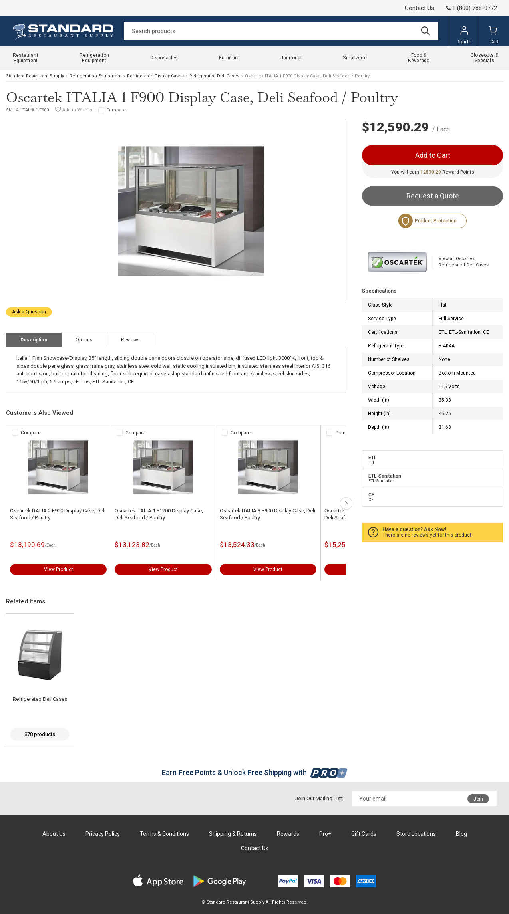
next (346, 503)
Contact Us (419, 8)
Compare (116, 110)
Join (478, 799)
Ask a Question (29, 312)
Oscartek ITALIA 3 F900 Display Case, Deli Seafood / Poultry (267, 514)
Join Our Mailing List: (319, 798)
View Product (58, 569)
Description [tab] (33, 340)
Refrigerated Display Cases (155, 76)
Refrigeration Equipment (95, 76)
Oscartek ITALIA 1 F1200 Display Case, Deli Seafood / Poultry (159, 514)
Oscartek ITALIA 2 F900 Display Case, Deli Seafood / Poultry (57, 514)
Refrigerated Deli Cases (214, 76)
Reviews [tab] (130, 340)
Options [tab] (84, 340)
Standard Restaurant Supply (35, 76)
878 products (39, 734)
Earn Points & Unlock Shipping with (255, 772)
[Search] (281, 31)
